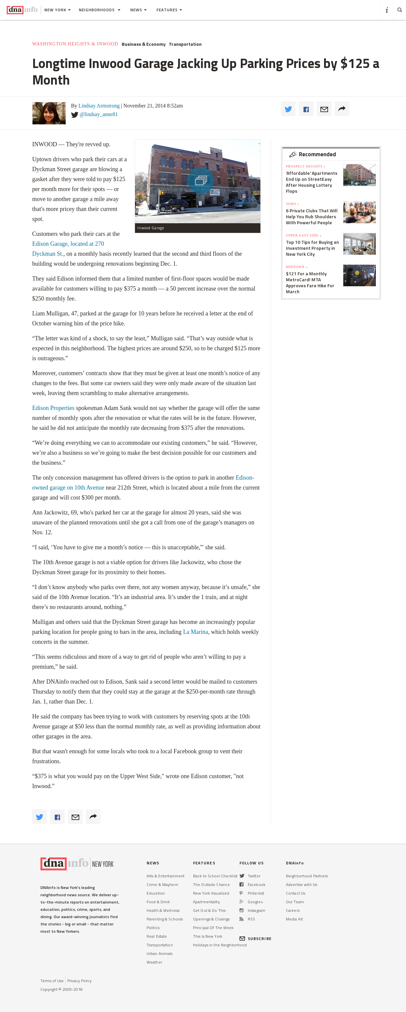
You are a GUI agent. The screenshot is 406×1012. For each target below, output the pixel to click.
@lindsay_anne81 (99, 114)
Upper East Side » (304, 235)
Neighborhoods (99, 10)
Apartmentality (206, 902)
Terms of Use (52, 981)
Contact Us (295, 893)
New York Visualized (211, 893)
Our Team (295, 902)
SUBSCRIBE (255, 938)
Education (156, 893)
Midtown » (297, 267)
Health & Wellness (163, 910)
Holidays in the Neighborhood (220, 945)
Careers (293, 910)
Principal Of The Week (213, 927)
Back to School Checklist (215, 876)
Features (169, 10)
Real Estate (157, 936)
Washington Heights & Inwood (75, 43)
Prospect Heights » (306, 166)
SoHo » (293, 204)
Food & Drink (158, 902)
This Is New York (207, 936)
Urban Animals (160, 953)
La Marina (195, 632)
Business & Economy (144, 44)
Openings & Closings (211, 919)
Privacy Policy (79, 981)
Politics (153, 927)
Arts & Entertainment (165, 876)
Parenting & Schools (165, 919)
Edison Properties (53, 408)
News (138, 10)
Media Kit (294, 919)
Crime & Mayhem (162, 884)
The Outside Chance (211, 884)
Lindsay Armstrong (99, 105)
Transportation (185, 44)
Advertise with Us (301, 884)
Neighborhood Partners (307, 876)
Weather (154, 962)
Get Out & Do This (209, 910)
